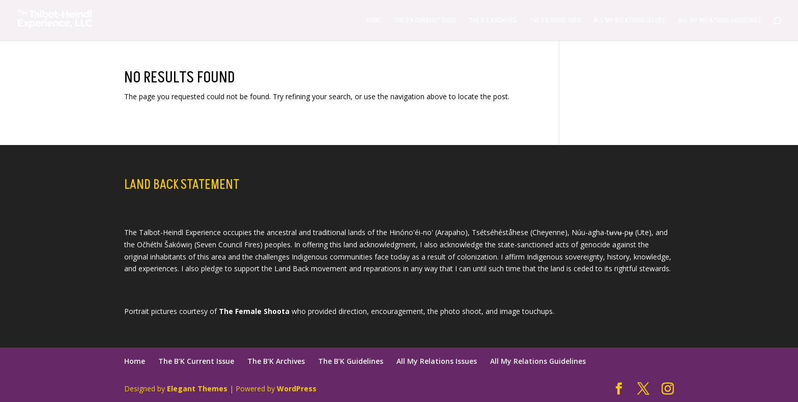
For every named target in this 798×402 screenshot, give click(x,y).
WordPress (297, 388)
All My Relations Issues (629, 21)
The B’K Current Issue (425, 21)
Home (373, 21)
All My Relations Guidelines (719, 21)
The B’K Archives (493, 21)
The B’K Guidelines (555, 21)
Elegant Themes (197, 388)
